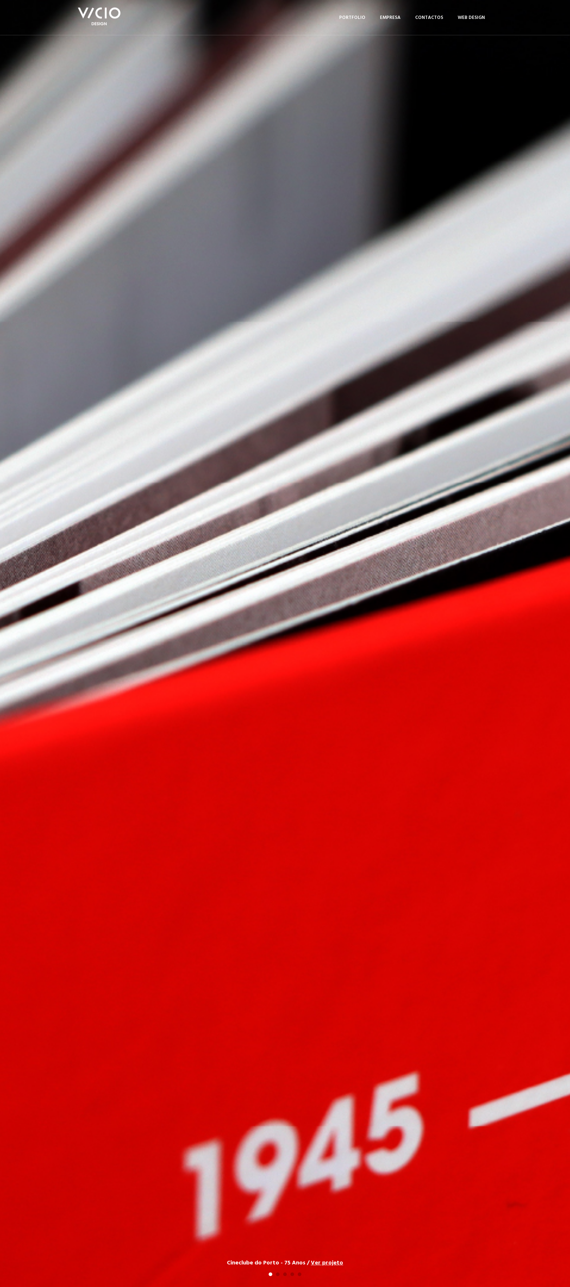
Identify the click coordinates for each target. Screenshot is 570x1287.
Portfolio (352, 17)
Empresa (390, 17)
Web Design (471, 17)
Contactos (429, 17)
